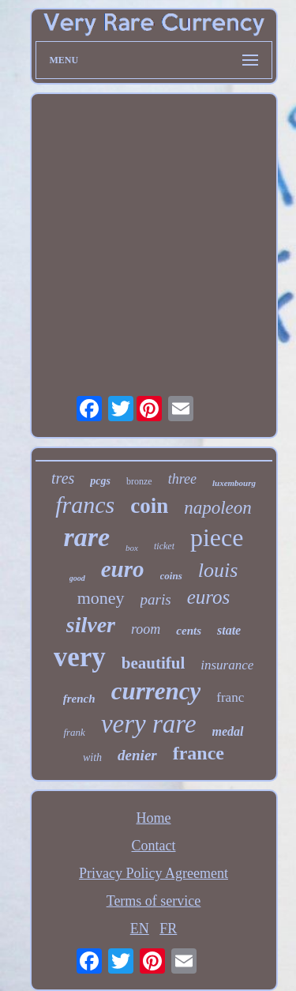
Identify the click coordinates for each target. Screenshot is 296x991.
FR (168, 928)
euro (122, 569)
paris (156, 599)
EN (139, 928)
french (79, 698)
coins (171, 576)
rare (87, 537)
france (198, 753)
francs (84, 505)
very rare (149, 724)
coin (149, 506)
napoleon (218, 508)
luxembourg (234, 483)
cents (188, 630)
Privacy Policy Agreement (153, 873)
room (145, 629)
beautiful (153, 663)
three (182, 479)
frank (73, 732)
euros (208, 597)
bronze (139, 481)
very (80, 657)
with (92, 757)
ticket (164, 546)
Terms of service (154, 901)
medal (228, 731)
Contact (154, 845)
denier (137, 755)
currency (156, 691)
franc (230, 697)
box (132, 547)
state (229, 630)
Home (154, 818)
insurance (226, 665)
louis (218, 570)
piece (217, 537)
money (101, 598)
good (77, 578)
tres (62, 478)
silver (90, 624)
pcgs (100, 481)
